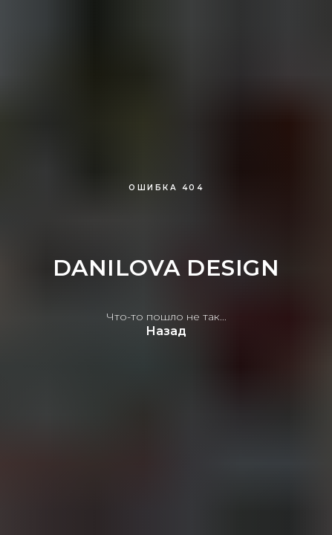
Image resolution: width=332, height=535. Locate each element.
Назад (166, 331)
